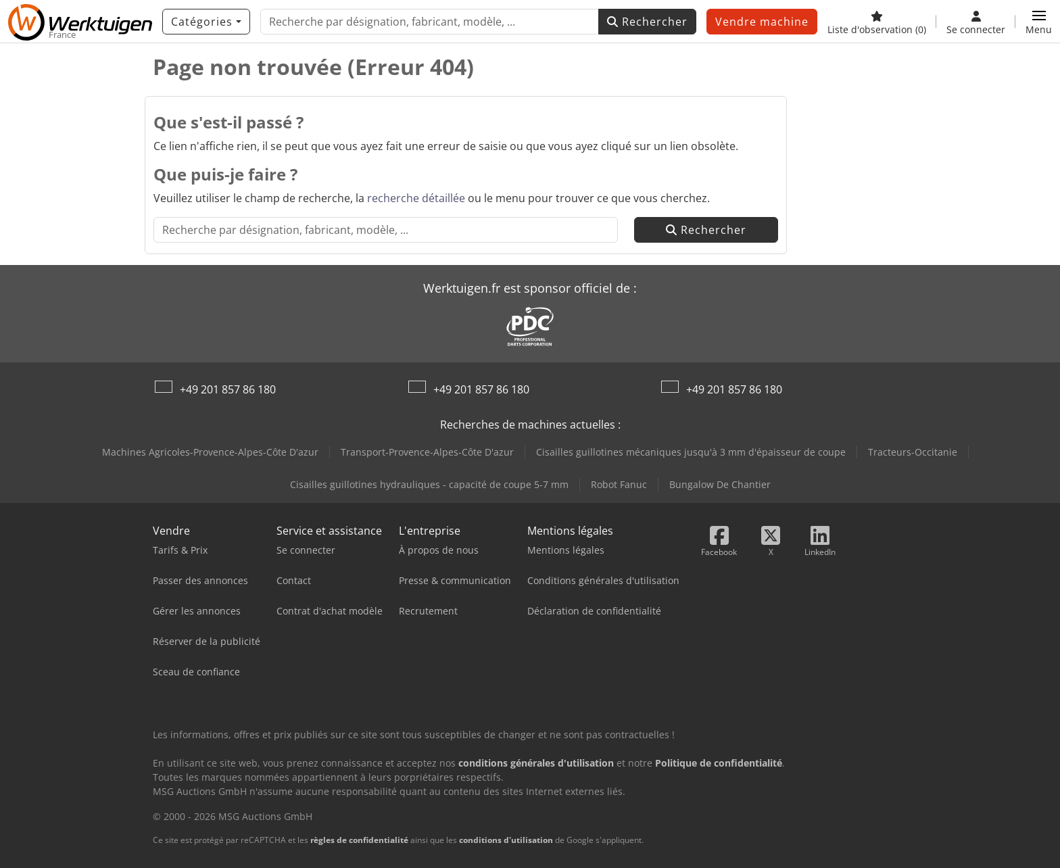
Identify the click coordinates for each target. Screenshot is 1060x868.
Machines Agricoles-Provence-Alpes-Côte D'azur (210, 451)
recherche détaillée (416, 198)
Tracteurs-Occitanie (912, 451)
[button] (1039, 21)
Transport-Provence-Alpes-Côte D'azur (427, 451)
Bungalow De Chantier (720, 484)
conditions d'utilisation (506, 840)
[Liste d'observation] (876, 21)
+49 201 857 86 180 (228, 389)
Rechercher (647, 21)
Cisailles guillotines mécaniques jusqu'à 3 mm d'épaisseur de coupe (691, 451)
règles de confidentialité (359, 840)
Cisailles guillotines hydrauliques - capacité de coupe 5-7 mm (429, 484)
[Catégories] (206, 21)
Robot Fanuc (619, 484)
